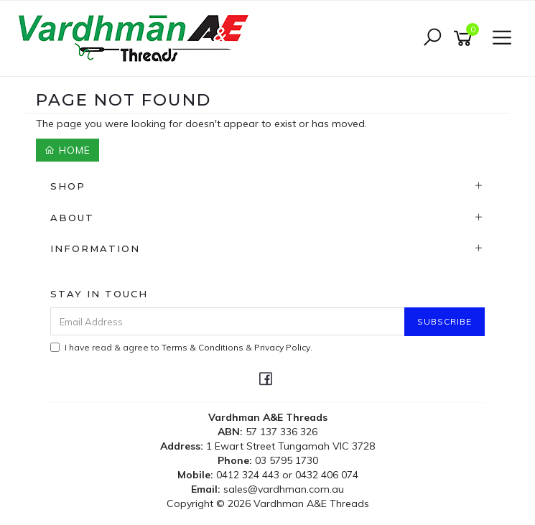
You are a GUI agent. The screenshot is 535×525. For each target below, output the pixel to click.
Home (67, 150)
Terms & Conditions (202, 347)
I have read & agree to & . (181, 347)
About (72, 217)
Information (95, 248)
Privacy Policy (282, 347)
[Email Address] (227, 321)
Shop (67, 186)
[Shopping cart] (465, 38)
